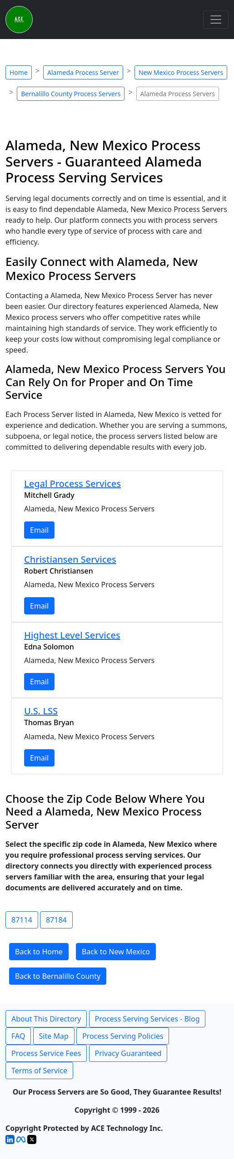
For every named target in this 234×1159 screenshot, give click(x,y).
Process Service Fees (46, 1053)
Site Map (54, 1036)
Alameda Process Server (83, 72)
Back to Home (39, 952)
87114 (21, 920)
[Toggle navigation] (216, 19)
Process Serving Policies (123, 1036)
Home (19, 72)
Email (39, 530)
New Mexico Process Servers (181, 72)
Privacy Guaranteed (128, 1053)
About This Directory (46, 1019)
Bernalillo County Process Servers (70, 93)
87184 (56, 920)
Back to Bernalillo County (57, 976)
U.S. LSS (41, 711)
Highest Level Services (72, 635)
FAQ (18, 1036)
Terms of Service (39, 1071)
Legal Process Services (72, 483)
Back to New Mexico (116, 952)
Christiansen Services (70, 559)
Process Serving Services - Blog (147, 1019)
